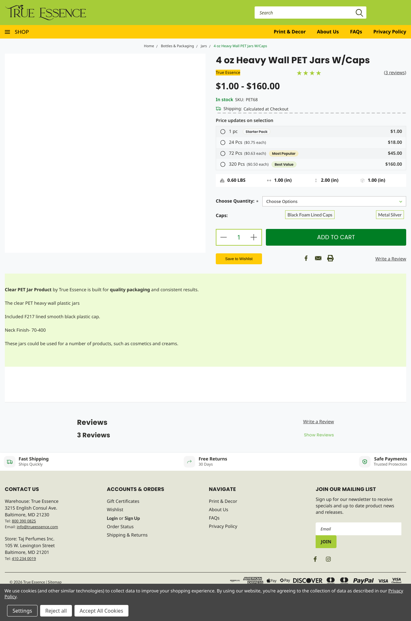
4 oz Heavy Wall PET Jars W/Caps (240, 46)
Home (149, 46)
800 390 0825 (24, 521)
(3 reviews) (395, 73)
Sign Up (132, 518)
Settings (22, 610)
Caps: (222, 216)
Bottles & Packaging (177, 46)
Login (112, 518)
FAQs (356, 32)
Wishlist (115, 510)
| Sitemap (54, 582)
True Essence (228, 72)
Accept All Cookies (101, 610)
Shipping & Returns (127, 535)
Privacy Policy (389, 32)
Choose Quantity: (237, 202)
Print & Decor (290, 32)
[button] (311, 131)
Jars (204, 46)
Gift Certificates (123, 501)
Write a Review (390, 259)
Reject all (56, 610)
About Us (328, 32)
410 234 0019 (24, 558)
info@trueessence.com (37, 526)
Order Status (120, 527)
